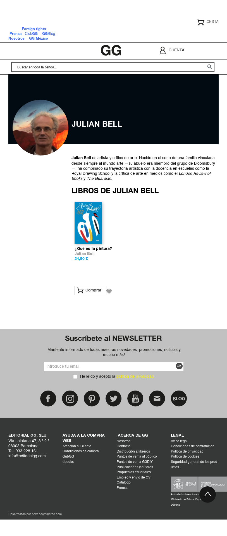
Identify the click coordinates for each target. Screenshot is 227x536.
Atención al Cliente (77, 463)
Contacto (123, 463)
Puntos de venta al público (137, 473)
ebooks (68, 478)
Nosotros (123, 458)
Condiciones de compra (81, 468)
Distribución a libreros (133, 468)
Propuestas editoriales (134, 489)
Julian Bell (85, 270)
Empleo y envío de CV (133, 494)
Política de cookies (185, 473)
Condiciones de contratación (192, 463)
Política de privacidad (187, 468)
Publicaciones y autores (135, 483)
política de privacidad (135, 393)
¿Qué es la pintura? (93, 265)
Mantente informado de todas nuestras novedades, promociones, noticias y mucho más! (114, 368)
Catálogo (124, 499)
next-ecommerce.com (47, 531)
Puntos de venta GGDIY (135, 478)
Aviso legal (179, 458)
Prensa (122, 504)
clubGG (68, 473)
